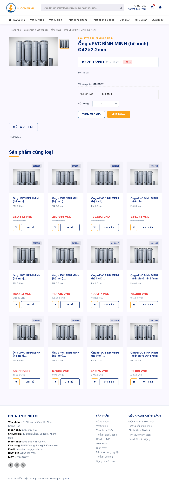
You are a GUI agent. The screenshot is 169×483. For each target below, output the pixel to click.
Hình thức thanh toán (139, 433)
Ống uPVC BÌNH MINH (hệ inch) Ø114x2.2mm (26, 354)
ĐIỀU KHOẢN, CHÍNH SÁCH (144, 414)
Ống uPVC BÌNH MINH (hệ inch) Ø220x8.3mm (26, 201)
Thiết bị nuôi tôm (77, 19)
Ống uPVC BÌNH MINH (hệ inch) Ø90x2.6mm (105, 354)
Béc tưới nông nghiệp (108, 451)
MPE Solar (141, 19)
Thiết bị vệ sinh (104, 455)
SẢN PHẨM (102, 414)
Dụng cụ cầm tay (105, 460)
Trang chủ (19, 19)
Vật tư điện (55, 19)
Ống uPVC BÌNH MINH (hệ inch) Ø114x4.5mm (105, 278)
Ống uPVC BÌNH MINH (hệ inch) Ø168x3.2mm (66, 278)
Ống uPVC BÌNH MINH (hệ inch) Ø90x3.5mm (66, 354)
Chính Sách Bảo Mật (139, 429)
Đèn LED (124, 19)
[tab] (24, 127)
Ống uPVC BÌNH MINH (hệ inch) (95, 38)
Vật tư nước (37, 19)
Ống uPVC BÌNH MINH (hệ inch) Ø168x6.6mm (144, 201)
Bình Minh (107, 94)
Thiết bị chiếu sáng (103, 19)
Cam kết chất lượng (139, 438)
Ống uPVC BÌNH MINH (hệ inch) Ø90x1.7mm (144, 353)
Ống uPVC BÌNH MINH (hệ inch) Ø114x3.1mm (144, 276)
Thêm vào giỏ (91, 114)
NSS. (67, 477)
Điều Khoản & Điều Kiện (141, 420)
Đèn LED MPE (103, 438)
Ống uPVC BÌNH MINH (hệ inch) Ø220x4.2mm (105, 201)
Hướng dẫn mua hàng (140, 425)
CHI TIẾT (31, 227)
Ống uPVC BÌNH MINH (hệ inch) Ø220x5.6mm (66, 201)
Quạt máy (157, 19)
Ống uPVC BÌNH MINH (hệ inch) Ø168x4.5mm (26, 278)
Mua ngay (119, 114)
